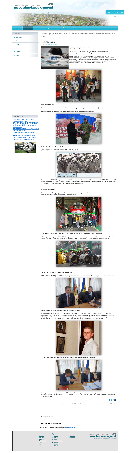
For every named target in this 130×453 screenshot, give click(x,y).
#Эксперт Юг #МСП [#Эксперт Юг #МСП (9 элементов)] (26, 134)
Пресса (37, 28)
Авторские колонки (51, 28)
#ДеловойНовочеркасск (51, 44)
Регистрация (119, 12)
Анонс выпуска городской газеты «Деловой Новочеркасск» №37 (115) (98, 403)
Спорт (17, 55)
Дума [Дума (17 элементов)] (25, 139)
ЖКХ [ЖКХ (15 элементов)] (29, 139)
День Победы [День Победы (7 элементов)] (19, 139)
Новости (28, 28)
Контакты (88, 28)
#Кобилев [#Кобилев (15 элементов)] (30, 125)
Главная (17, 28)
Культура (18, 51)
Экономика (18, 37)
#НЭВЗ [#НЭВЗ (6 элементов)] (35, 125)
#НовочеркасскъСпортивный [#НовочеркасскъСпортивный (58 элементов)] (26, 129)
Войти (109, 12)
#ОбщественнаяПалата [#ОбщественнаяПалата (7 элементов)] (19, 132)
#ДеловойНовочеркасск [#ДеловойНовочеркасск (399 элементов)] (27, 122)
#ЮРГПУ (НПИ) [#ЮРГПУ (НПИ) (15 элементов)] (18, 135)
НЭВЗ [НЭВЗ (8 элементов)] (32, 139)
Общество (18, 44)
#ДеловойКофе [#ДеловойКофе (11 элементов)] (23, 121)
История (65, 28)
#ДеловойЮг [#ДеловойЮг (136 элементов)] (19, 125)
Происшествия (19, 48)
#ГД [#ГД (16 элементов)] (24, 119)
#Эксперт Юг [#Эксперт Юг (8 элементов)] (16, 134)
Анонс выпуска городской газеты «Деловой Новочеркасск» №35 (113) (58, 403)
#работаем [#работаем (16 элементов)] (27, 135)
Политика (18, 40)
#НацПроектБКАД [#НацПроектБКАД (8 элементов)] (18, 127)
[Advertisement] (25, 86)
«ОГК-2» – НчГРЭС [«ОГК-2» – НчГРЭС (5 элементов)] (22, 137)
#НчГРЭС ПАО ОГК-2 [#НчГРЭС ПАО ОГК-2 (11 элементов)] (19, 130)
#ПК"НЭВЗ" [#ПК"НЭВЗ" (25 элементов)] (30, 132)
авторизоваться (71, 427)
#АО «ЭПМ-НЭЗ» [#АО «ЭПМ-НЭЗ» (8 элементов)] (18, 119)
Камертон (76, 28)
